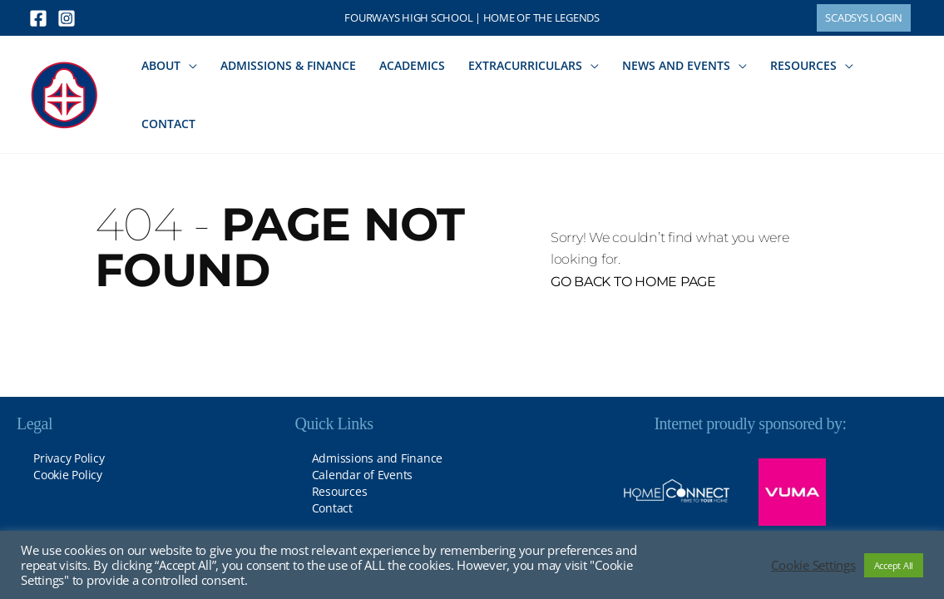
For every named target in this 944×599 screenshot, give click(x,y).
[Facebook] (38, 18)
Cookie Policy (67, 475)
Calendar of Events (362, 475)
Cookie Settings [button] (813, 564)
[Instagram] (66, 18)
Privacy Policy (69, 458)
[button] (864, 18)
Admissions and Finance (377, 458)
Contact (332, 508)
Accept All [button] (894, 565)
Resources (340, 491)
